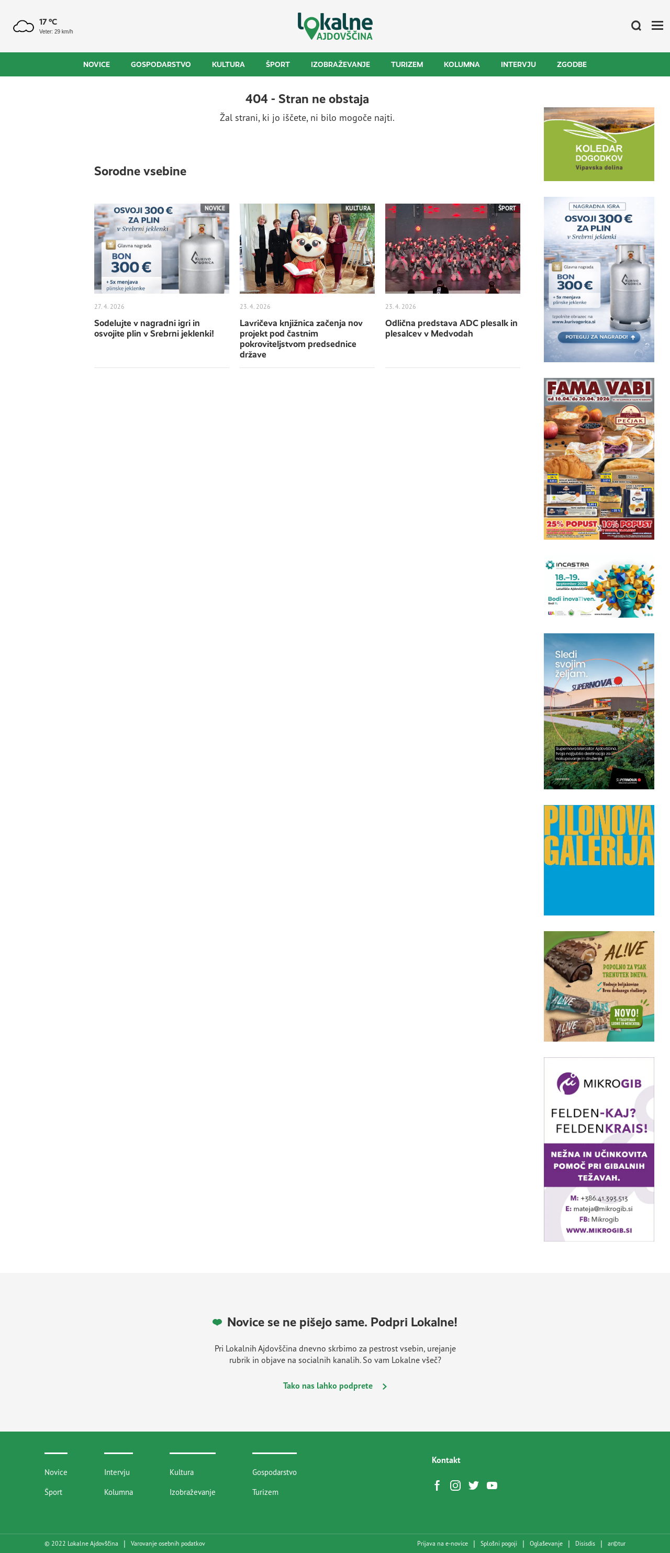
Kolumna (462, 64)
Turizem (407, 64)
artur (617, 1543)
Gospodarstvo (161, 64)
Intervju (518, 64)
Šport (278, 64)
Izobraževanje (340, 64)
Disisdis (585, 1543)
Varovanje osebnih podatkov (168, 1543)
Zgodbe (572, 64)
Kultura (228, 64)
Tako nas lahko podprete (334, 1385)
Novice (96, 64)
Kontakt (446, 1460)
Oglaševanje (546, 1543)
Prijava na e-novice (442, 1543)
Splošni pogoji (499, 1543)
